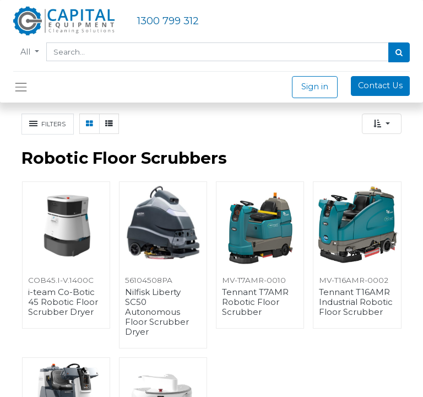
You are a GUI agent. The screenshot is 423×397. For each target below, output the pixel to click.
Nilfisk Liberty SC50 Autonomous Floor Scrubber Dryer (157, 312)
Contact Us (380, 85)
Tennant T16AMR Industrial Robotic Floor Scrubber (356, 302)
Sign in (314, 87)
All (26, 52)
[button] (382, 124)
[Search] (399, 52)
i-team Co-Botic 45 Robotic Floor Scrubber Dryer (63, 302)
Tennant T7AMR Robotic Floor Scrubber (255, 302)
